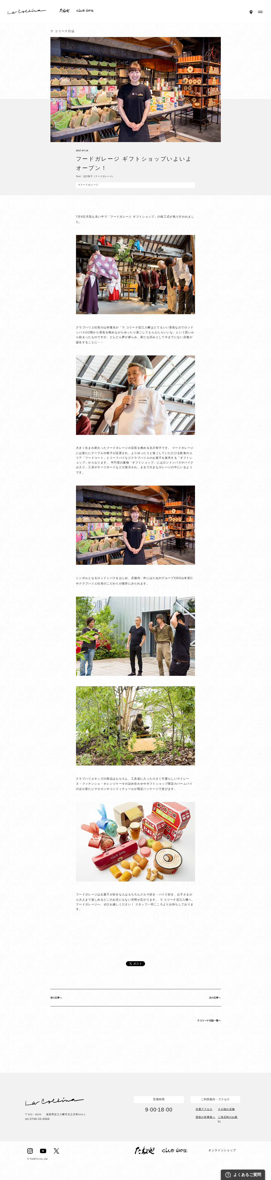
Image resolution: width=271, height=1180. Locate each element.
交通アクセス (204, 1109)
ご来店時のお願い (227, 1118)
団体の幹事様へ (205, 1117)
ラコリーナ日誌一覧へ (209, 1020)
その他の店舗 (226, 1109)
